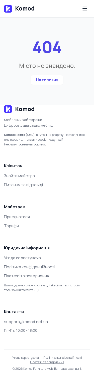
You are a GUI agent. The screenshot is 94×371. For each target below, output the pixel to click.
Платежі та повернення (26, 276)
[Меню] (85, 9)
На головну (47, 80)
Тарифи (11, 226)
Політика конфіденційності (29, 267)
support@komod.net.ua (26, 321)
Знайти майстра (19, 175)
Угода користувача (22, 258)
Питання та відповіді (23, 185)
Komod (19, 9)
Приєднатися (17, 217)
